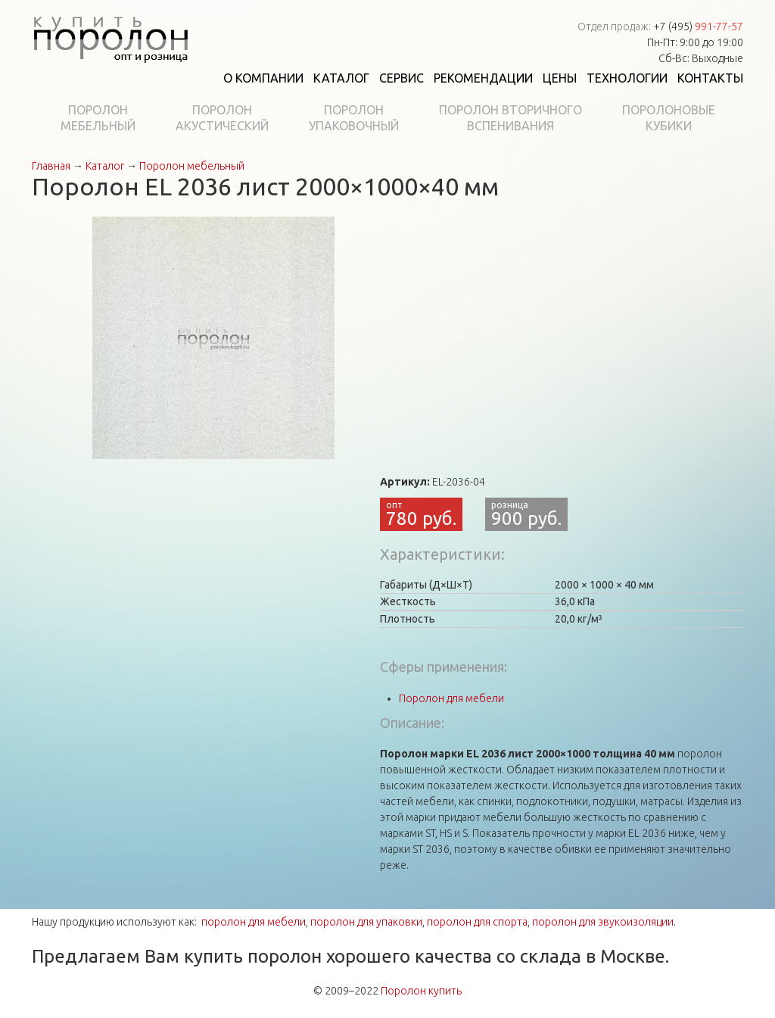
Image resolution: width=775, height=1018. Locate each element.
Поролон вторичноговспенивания (510, 118)
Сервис (401, 78)
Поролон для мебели (451, 698)
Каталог (341, 78)
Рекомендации (483, 78)
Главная (51, 166)
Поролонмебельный (98, 118)
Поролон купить (421, 991)
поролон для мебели (253, 922)
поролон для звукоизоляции (603, 922)
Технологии (627, 78)
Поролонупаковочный (354, 118)
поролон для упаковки (366, 922)
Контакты (710, 78)
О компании (263, 78)
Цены (560, 78)
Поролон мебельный (191, 166)
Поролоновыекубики (668, 118)
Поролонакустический (222, 118)
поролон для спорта (477, 922)
